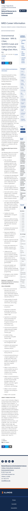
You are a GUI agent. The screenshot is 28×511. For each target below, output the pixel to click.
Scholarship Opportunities (24, 107)
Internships (23, 90)
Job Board (22, 94)
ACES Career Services (23, 47)
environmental (23, 131)
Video (22, 116)
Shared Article (22, 110)
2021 (23, 221)
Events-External (22, 84)
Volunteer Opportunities (24, 120)
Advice (22, 71)
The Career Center (23, 53)
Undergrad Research (23, 114)
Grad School (22, 87)
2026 (23, 213)
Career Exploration (23, 74)
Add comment (5, 442)
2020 (23, 223)
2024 (23, 216)
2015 (23, 231)
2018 (23, 226)
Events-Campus (22, 81)
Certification (23, 77)
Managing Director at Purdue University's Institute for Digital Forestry (23, 146)
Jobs (3, 58)
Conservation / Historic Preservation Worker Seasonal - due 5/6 (23, 181)
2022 (23, 219)
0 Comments (4, 440)
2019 (23, 224)
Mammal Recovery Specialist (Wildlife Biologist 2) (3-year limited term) (22, 170)
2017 (23, 227)
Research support (23, 103)
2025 (23, 215)
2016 (23, 229)
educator (22, 129)
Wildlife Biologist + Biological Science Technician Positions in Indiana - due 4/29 (23, 158)
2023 (23, 218)
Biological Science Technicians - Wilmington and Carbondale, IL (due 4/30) (23, 193)
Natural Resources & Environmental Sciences (8, 13)
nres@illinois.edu (5, 481)
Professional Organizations (24, 100)
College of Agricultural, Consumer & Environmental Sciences (8, 7)
